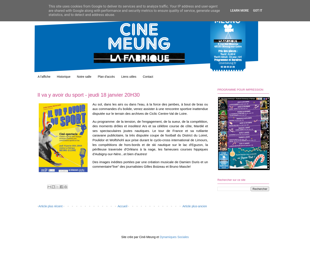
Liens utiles (128, 76)
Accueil (122, 206)
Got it (257, 10)
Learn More (239, 10)
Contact (148, 76)
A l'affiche (44, 76)
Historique (63, 76)
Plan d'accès (106, 76)
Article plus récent (50, 206)
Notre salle (84, 76)
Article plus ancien (194, 206)
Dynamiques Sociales (174, 237)
